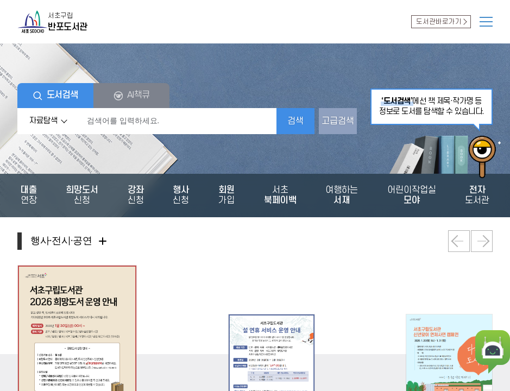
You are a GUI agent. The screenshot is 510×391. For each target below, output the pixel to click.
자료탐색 (50, 121)
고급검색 (338, 121)
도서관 (441, 21)
